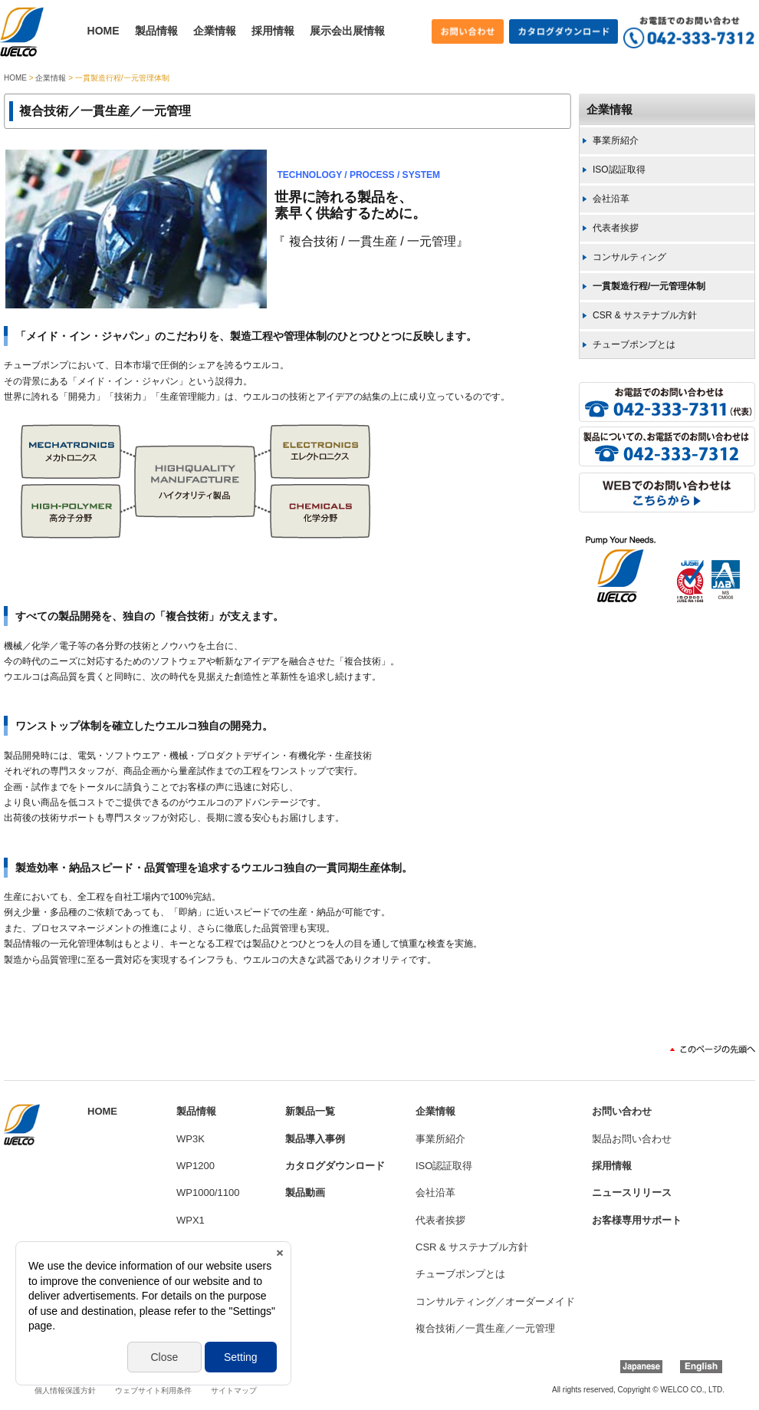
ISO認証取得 (619, 169)
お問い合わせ (622, 1111)
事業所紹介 (616, 140)
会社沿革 (611, 198)
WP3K (190, 1139)
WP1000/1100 (207, 1192)
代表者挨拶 (616, 227)
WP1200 (195, 1165)
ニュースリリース (632, 1192)
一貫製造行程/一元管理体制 (649, 286)
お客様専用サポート (637, 1220)
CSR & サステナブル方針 (645, 315)
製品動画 (305, 1192)
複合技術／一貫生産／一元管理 (485, 1328)
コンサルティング (629, 257)
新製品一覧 (310, 1111)
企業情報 (214, 31)
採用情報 (272, 31)
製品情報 (156, 31)
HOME (103, 31)
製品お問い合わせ (632, 1139)
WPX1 (190, 1220)
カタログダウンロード (335, 1165)
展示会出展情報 (347, 31)
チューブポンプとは (634, 344)
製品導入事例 (315, 1139)
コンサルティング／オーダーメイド (495, 1301)
